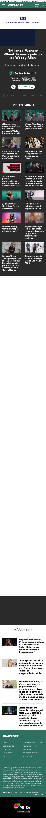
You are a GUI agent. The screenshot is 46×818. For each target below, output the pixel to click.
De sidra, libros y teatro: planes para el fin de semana (10, 229)
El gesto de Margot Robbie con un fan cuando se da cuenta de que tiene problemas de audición (34, 232)
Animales (13, 23)
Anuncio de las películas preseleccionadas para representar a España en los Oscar (11, 181)
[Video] (17, 37)
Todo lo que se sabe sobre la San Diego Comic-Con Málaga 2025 (34, 259)
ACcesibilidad (28, 756)
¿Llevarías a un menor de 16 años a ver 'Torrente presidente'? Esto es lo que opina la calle (11, 129)
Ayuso (15, 1)
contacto (6, 749)
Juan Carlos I (34, 1)
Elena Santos (24, 73)
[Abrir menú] (3, 5)
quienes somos (8, 746)
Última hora (37, 5)
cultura (22, 95)
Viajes (28, 23)
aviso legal (27, 749)
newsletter (7, 753)
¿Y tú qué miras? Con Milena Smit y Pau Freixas (10, 206)
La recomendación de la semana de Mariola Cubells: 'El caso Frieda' (10, 155)
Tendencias (10, 95)
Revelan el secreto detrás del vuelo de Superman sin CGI (33, 206)
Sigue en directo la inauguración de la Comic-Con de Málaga (33, 155)
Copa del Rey (23, 1)
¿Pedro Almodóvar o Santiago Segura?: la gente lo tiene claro (34, 126)
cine (41, 95)
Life (23, 18)
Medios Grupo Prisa (23, 811)
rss (4, 756)
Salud (7, 23)
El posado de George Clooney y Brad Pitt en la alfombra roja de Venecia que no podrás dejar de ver (34, 181)
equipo (5, 743)
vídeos (33, 95)
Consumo (21, 23)
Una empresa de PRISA (23, 806)
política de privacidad (31, 753)
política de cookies (30, 746)
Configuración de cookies (33, 743)
